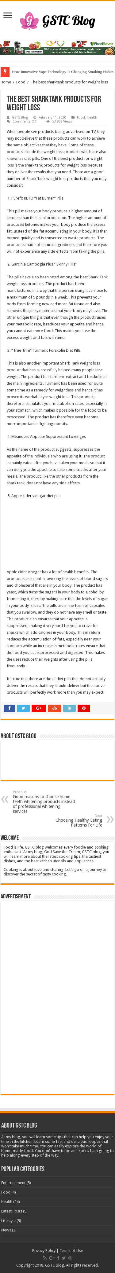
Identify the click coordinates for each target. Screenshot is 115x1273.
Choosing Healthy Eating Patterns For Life (70, 820)
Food (20, 82)
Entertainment (13, 1182)
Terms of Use (71, 1250)
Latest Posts (11, 1211)
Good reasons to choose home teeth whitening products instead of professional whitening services (44, 802)
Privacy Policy (44, 1250)
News (6, 1230)
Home (6, 82)
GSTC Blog (20, 117)
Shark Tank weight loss (46, 178)
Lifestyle (8, 1220)
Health (92, 117)
